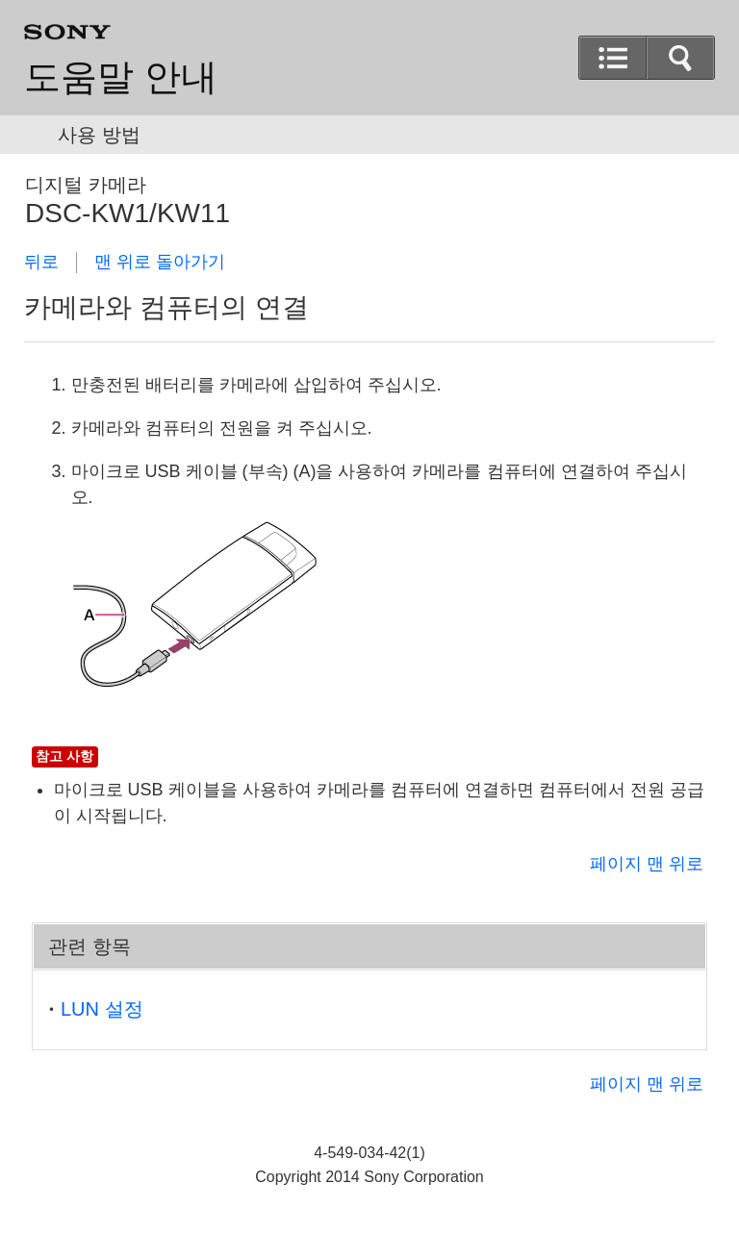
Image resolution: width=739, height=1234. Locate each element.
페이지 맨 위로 (646, 863)
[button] (680, 58)
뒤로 (41, 261)
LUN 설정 (102, 1009)
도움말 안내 (120, 77)
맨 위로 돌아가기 (159, 261)
